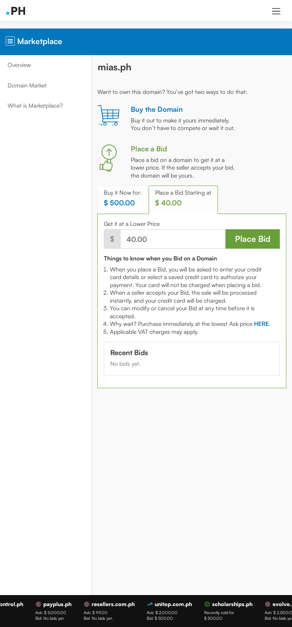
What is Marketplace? (35, 105)
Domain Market (27, 85)
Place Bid (252, 238)
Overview (19, 64)
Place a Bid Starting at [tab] (183, 198)
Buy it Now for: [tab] (122, 198)
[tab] (261, 323)
